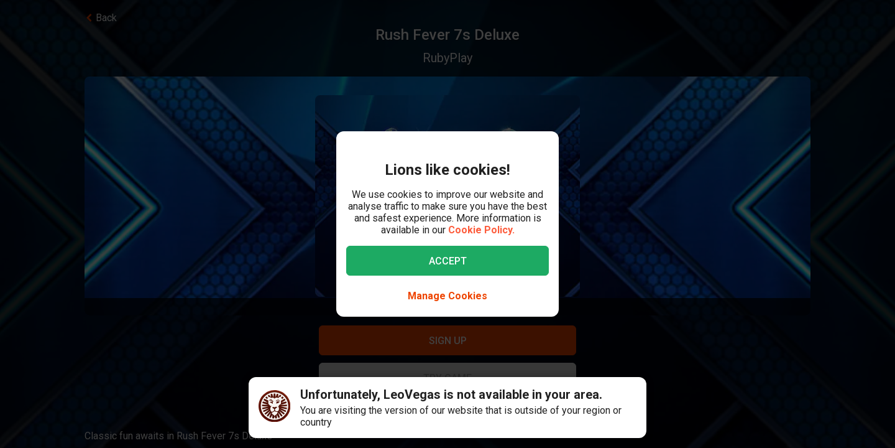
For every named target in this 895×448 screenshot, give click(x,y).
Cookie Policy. (481, 230)
